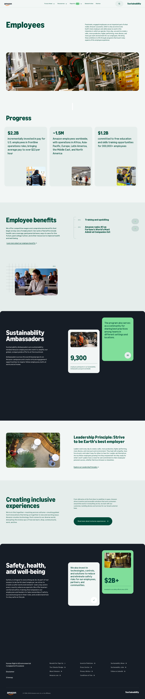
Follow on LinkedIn (118, 671)
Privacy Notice (86, 671)
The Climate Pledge (58, 667)
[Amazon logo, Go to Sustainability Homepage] (8, 4)
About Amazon (56, 671)
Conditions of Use (87, 675)
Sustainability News (119, 663)
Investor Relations (88, 663)
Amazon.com (55, 675)
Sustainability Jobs (119, 667)
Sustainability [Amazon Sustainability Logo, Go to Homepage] (134, 3)
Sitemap (11, 677)
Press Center (86, 667)
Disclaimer (11, 672)
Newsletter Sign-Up (58, 663)
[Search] (119, 4)
